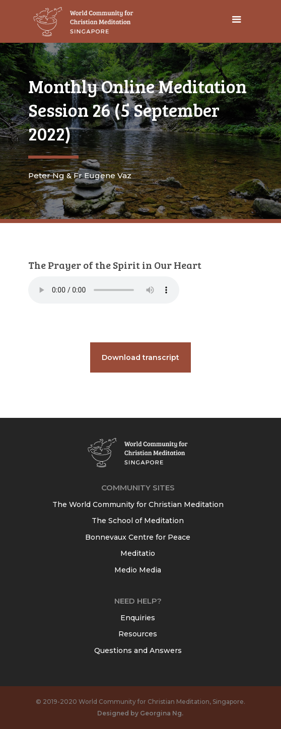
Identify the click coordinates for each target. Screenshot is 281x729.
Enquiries (137, 617)
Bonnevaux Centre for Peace (137, 537)
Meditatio (137, 553)
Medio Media (137, 569)
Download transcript (140, 357)
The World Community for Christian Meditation (138, 504)
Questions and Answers (138, 650)
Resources (137, 633)
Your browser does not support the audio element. (103, 290)
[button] (237, 21)
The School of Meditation (138, 520)
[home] (81, 21)
